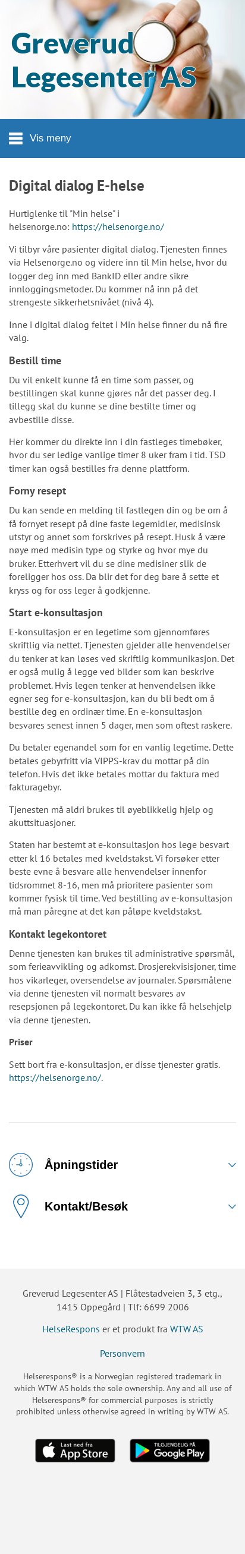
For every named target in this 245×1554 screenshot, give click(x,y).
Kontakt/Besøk (68, 1206)
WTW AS (186, 1329)
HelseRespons (71, 1329)
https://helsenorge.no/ (118, 226)
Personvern (122, 1353)
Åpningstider (63, 1165)
